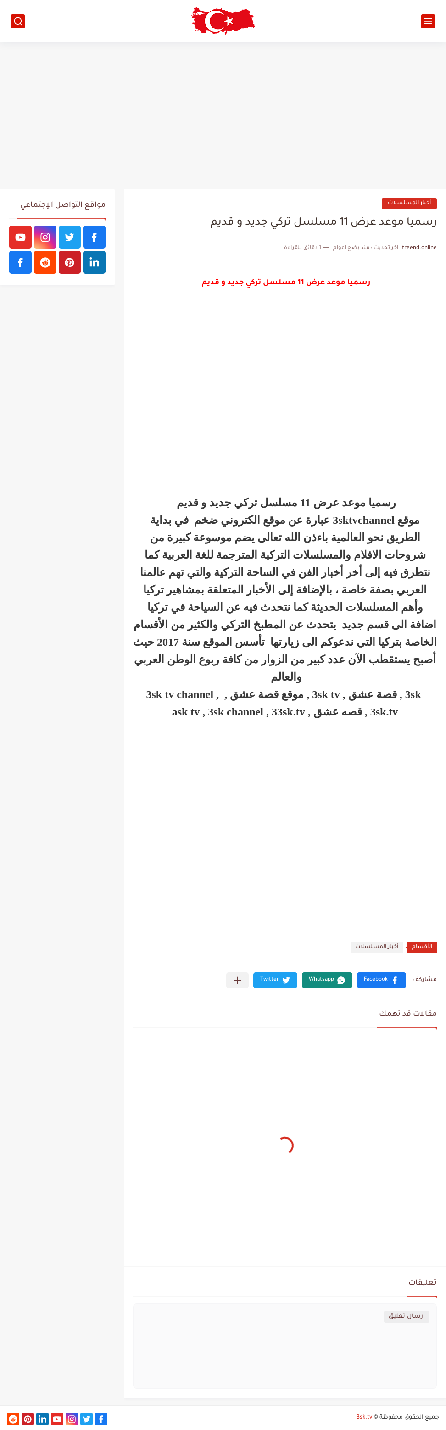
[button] (381, 980)
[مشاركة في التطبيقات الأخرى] (237, 980)
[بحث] (18, 21)
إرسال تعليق (407, 1316)
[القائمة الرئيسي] (428, 21)
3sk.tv (364, 1417)
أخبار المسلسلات (409, 203)
